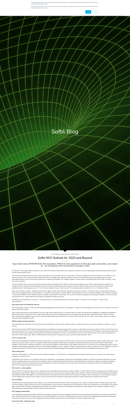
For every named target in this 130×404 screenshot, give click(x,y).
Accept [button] (88, 11)
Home (52, 254)
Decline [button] (95, 11)
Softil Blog (57, 254)
